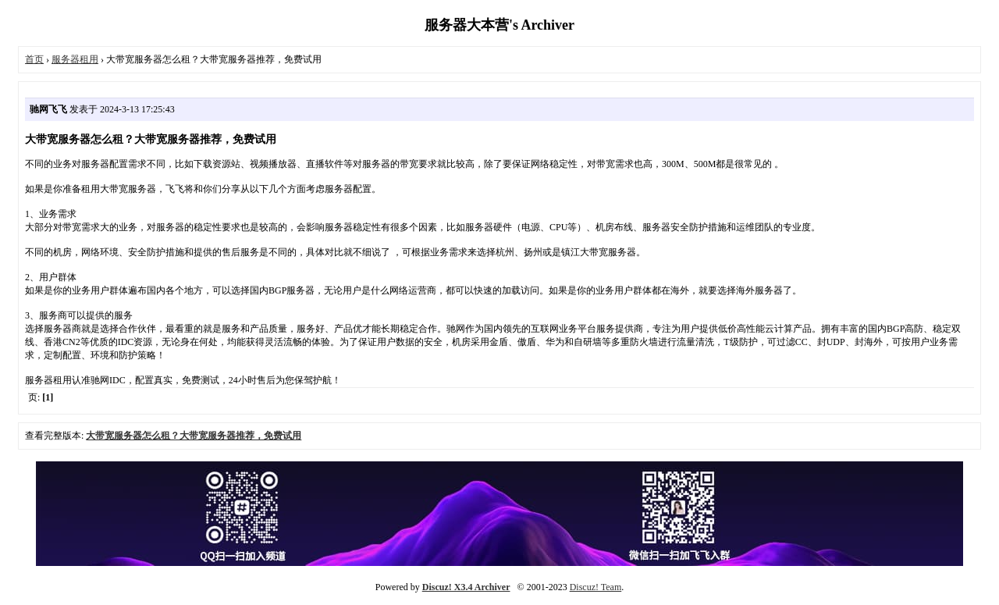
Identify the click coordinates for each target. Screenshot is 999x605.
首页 (34, 59)
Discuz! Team (596, 587)
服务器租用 (75, 59)
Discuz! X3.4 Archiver (466, 587)
